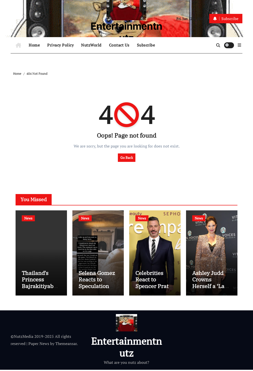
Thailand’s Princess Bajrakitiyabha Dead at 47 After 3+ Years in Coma (41, 291)
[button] (239, 45)
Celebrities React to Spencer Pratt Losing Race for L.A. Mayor (153, 287)
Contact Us (119, 45)
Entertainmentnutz (126, 32)
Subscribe (146, 45)
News (28, 218)
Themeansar (66, 345)
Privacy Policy (60, 45)
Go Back (126, 157)
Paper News (38, 345)
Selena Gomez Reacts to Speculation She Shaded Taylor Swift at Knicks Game (97, 291)
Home (34, 45)
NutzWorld (91, 45)
